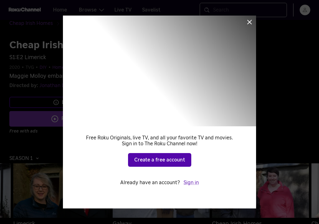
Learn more (71, 102)
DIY (43, 67)
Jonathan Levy (56, 85)
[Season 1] (73, 23)
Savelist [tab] (151, 9)
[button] (25, 158)
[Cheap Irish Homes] (36, 23)
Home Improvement (73, 67)
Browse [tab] (91, 9)
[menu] (305, 10)
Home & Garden (115, 67)
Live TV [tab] (123, 9)
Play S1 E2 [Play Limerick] (75, 118)
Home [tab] (60, 9)
